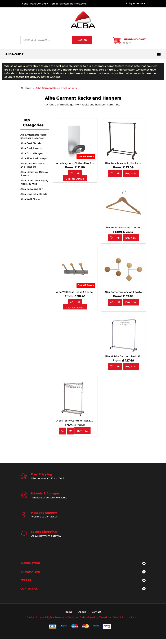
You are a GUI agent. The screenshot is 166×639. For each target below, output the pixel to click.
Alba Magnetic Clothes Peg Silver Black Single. (84, 163)
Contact (96, 611)
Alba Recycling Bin (31, 189)
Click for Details (75, 178)
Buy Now (130, 173)
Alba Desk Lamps (31, 148)
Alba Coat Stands (30, 143)
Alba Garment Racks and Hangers (56, 88)
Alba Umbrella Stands (33, 194)
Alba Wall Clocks (30, 199)
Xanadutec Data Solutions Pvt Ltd (119, 617)
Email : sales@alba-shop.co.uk (69, 3)
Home (25, 88)
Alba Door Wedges (31, 153)
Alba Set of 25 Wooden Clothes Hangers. (128, 227)
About (82, 611)
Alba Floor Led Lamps (33, 158)
